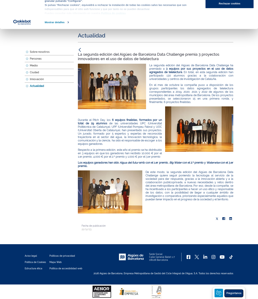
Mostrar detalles (55, 50)
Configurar (230, 20)
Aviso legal (31, 255)
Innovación (37, 79)
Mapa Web (55, 262)
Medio (34, 65)
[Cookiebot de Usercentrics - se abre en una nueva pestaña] (22, 50)
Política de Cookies (35, 262)
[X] (217, 218)
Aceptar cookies (229, 9)
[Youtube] (222, 257)
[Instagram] (213, 257)
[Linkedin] (205, 257)
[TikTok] (231, 257)
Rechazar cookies (229, 31)
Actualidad (37, 86)
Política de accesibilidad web (65, 268)
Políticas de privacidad (62, 255)
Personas (36, 58)
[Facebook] (189, 257)
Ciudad (34, 72)
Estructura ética (33, 268)
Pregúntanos (233, 293)
